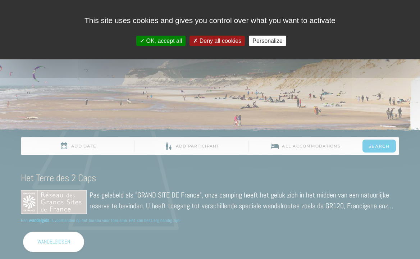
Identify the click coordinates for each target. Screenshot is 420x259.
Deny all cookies (217, 41)
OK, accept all (161, 41)
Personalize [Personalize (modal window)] (267, 41)
